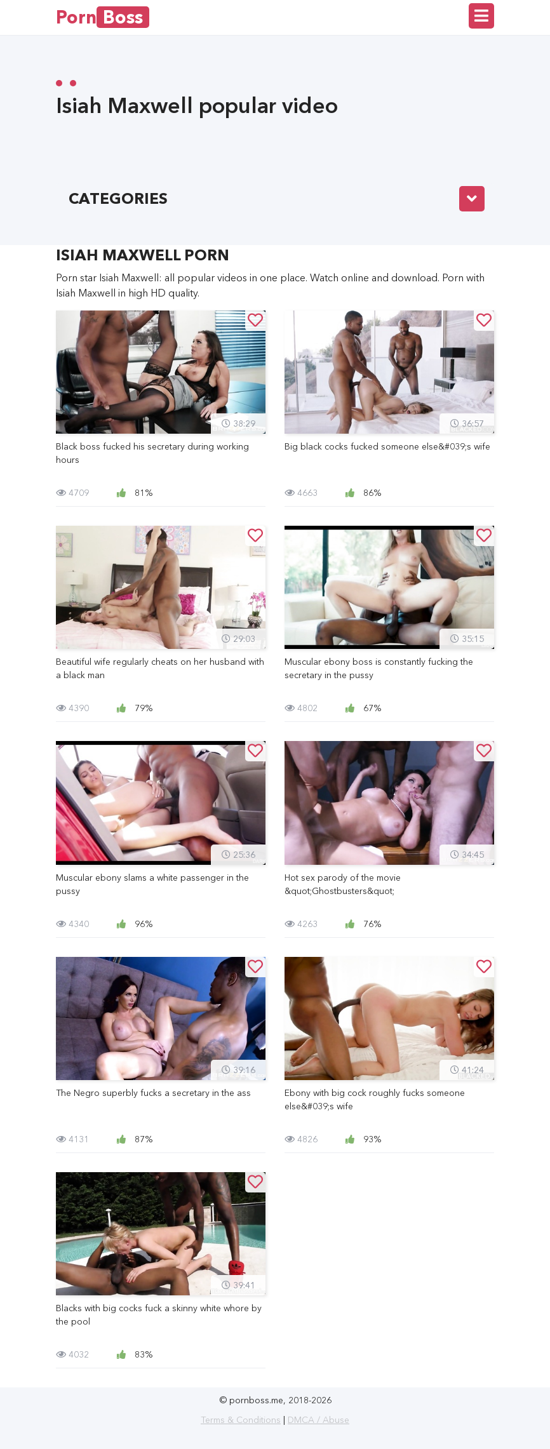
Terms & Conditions (241, 1420)
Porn (102, 17)
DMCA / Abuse (318, 1420)
